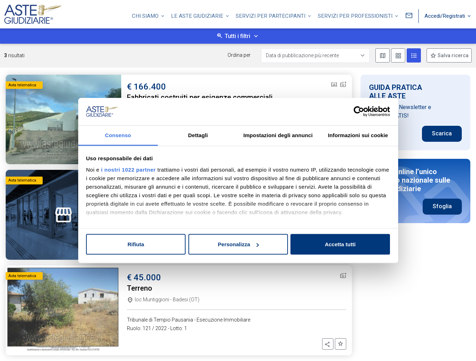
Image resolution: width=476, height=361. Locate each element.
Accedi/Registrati (445, 15)
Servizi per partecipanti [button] (271, 15)
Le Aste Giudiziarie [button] (198, 15)
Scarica (442, 133)
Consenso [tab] (118, 135)
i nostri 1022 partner (128, 169)
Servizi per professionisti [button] (356, 15)
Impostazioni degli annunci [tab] (277, 135)
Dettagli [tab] (198, 135)
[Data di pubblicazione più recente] (315, 55)
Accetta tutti (340, 244)
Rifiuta (136, 244)
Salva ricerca (453, 55)
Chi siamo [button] (146, 15)
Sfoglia (442, 206)
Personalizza (238, 244)
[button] (327, 344)
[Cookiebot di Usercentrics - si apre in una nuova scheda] (359, 111)
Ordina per (239, 55)
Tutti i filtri (237, 36)
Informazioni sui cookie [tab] (358, 135)
